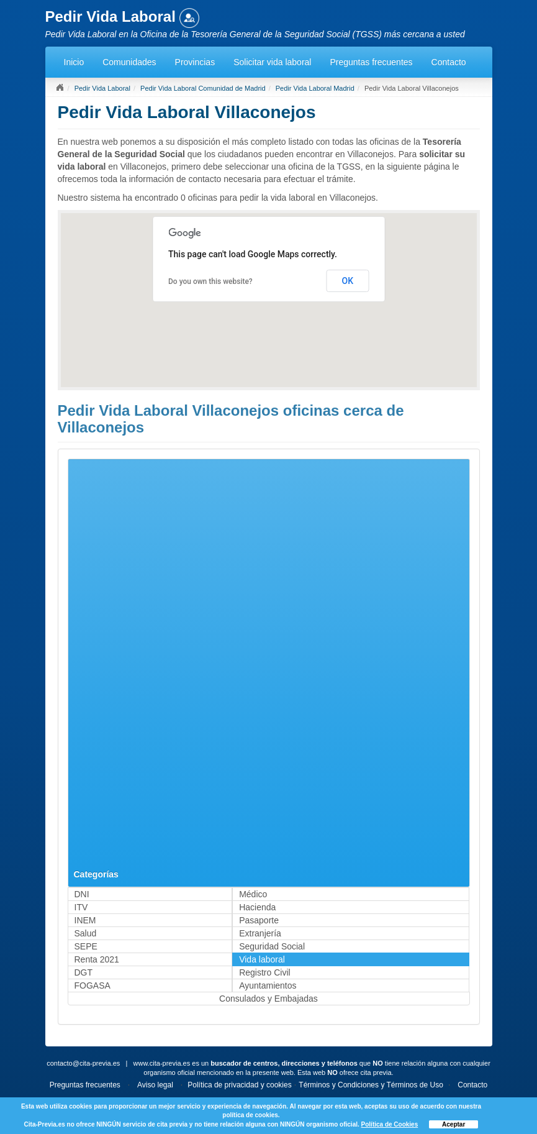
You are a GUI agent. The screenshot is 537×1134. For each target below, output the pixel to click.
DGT (83, 972)
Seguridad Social (272, 946)
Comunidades (129, 62)
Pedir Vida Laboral (102, 88)
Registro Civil (264, 972)
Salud (85, 933)
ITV (81, 907)
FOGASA (92, 985)
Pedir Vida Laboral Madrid (315, 88)
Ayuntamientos (267, 985)
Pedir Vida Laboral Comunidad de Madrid (203, 88)
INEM (85, 920)
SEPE (85, 946)
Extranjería (260, 933)
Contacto (448, 62)
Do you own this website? (210, 281)
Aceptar (453, 1124)
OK (348, 281)
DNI (81, 894)
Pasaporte (259, 920)
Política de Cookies (389, 1124)
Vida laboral (262, 959)
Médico (253, 894)
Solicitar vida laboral (272, 62)
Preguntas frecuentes (371, 62)
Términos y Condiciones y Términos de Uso (371, 1085)
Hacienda (257, 907)
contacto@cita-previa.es (83, 1063)
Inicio (74, 62)
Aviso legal (155, 1085)
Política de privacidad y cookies (239, 1085)
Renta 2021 (96, 959)
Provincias (195, 62)
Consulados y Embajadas (268, 999)
